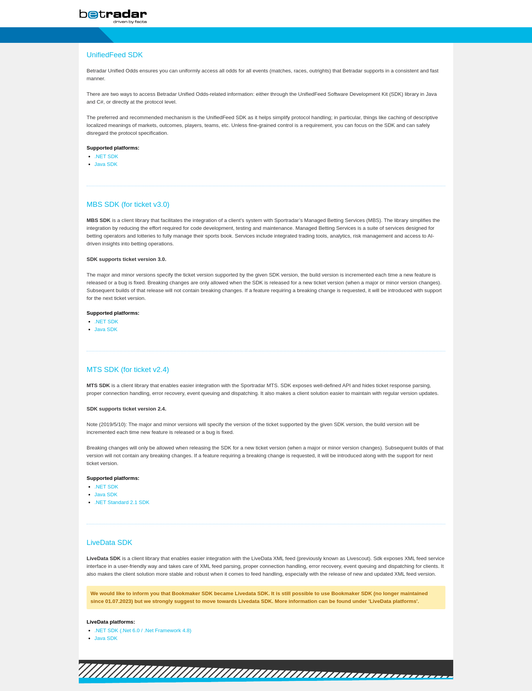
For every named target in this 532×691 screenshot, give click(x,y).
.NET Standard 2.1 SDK (121, 502)
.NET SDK (106, 156)
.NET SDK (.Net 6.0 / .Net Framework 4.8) (143, 630)
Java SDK (105, 164)
